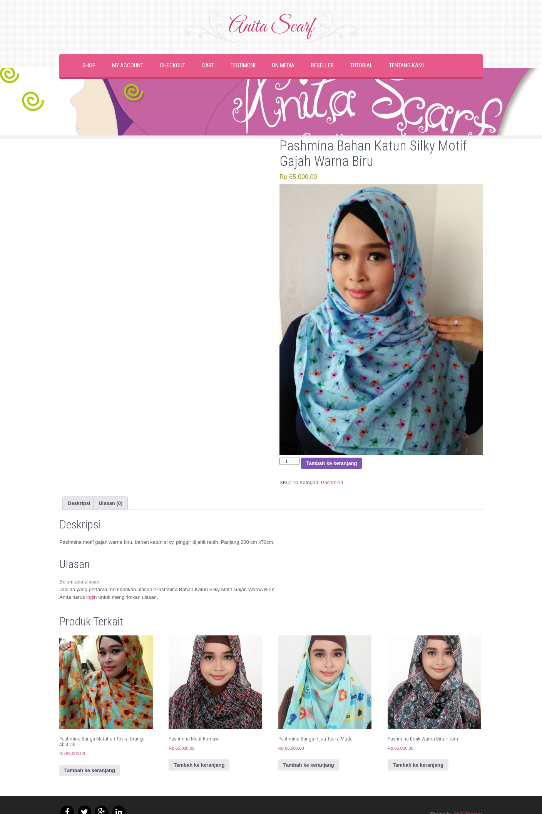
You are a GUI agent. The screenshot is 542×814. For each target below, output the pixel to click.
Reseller (322, 65)
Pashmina (332, 482)
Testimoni (243, 65)
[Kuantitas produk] (289, 461)
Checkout (172, 65)
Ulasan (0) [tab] (110, 503)
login (91, 597)
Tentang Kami (406, 65)
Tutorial (361, 65)
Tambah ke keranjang (331, 463)
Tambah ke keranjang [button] (89, 770)
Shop (88, 65)
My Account (127, 65)
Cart (208, 65)
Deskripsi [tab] (79, 503)
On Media (283, 65)
